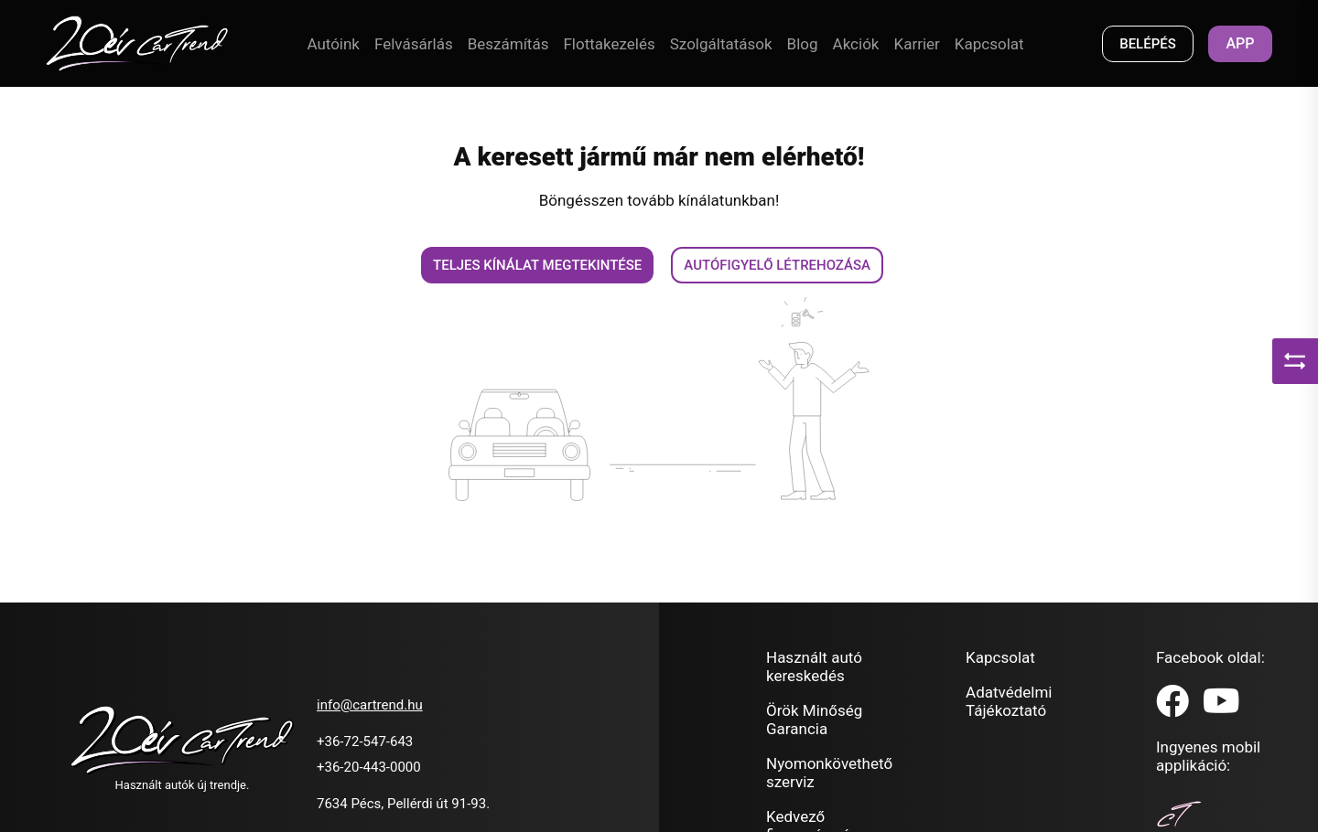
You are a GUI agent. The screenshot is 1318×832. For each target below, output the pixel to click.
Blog (802, 44)
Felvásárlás (413, 44)
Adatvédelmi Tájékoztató (1009, 701)
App (1240, 43)
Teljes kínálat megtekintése (537, 265)
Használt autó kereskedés (814, 666)
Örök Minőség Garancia (814, 719)
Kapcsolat (989, 44)
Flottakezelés (608, 44)
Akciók (856, 44)
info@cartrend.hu (370, 705)
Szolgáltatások (721, 44)
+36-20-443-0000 (369, 767)
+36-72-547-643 (365, 741)
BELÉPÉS (1147, 44)
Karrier (916, 44)
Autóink (333, 44)
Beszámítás (508, 44)
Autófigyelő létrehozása (777, 265)
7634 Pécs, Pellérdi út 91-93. (403, 803)
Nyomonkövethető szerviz (829, 772)
